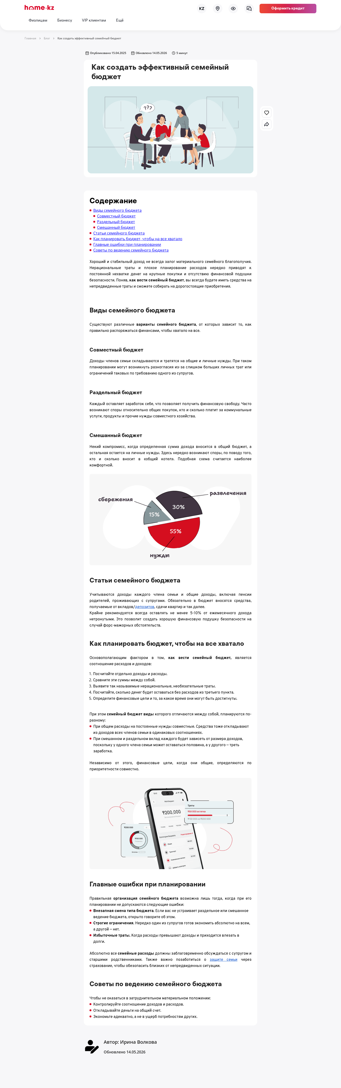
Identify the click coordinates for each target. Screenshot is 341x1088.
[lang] (201, 8)
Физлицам (38, 21)
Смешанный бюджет (116, 227)
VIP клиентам (94, 21)
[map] (217, 8)
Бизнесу (64, 21)
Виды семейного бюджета (117, 210)
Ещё (120, 21)
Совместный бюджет (116, 216)
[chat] (249, 8)
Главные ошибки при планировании (127, 244)
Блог (47, 38)
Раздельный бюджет (116, 221)
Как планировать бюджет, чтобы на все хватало (137, 238)
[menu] (233, 8)
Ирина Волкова (138, 1042)
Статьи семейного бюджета (119, 233)
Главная (30, 38)
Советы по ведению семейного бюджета (131, 250)
